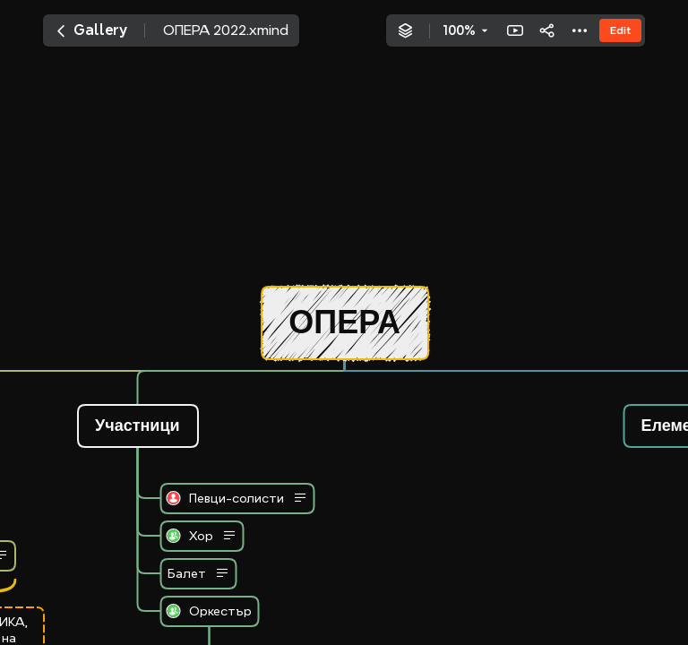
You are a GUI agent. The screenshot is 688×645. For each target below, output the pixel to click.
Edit (620, 30)
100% (459, 30)
